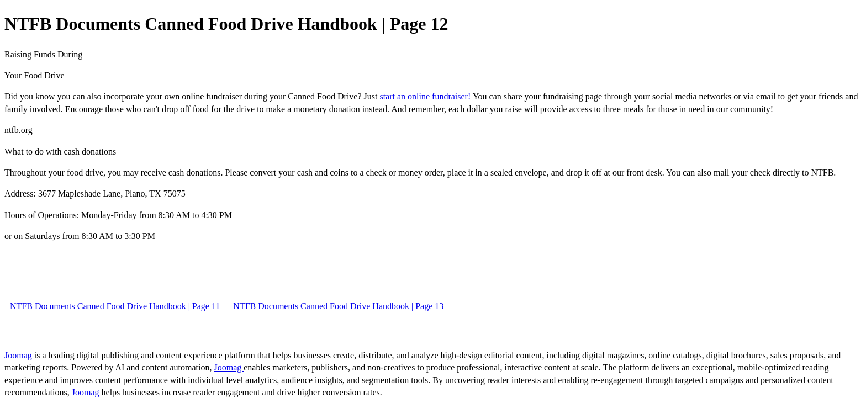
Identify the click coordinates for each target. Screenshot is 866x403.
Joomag (19, 355)
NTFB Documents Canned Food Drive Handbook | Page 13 (338, 306)
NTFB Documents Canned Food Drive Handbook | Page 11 (115, 306)
